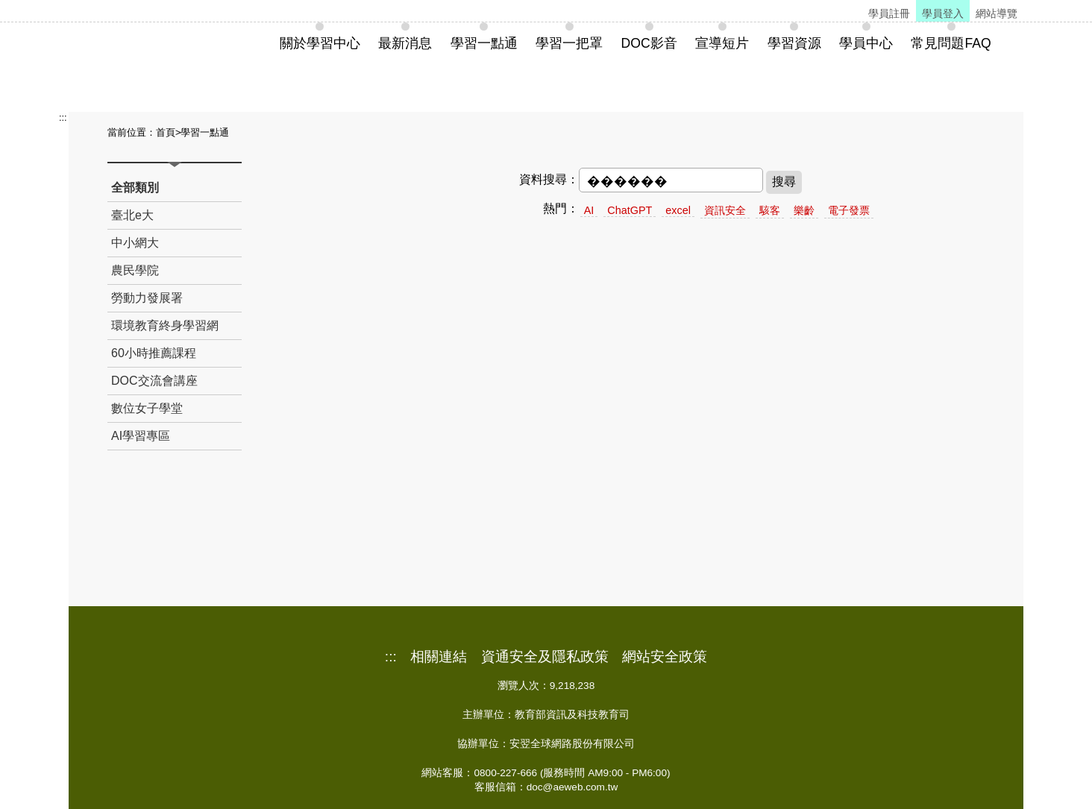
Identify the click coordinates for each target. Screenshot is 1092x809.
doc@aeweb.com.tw (572, 787)
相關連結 (438, 657)
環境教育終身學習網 (165, 325)
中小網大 (135, 242)
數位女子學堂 (147, 408)
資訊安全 (725, 210)
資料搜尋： (549, 179)
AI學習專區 (140, 435)
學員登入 (943, 13)
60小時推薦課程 (153, 353)
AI (589, 210)
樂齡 (804, 210)
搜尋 (784, 181)
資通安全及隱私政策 (545, 657)
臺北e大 (132, 215)
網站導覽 (996, 13)
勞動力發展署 (147, 298)
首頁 (165, 132)
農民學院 (135, 270)
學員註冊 (889, 13)
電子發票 (849, 210)
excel (678, 210)
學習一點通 (205, 132)
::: (63, 117)
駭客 (769, 210)
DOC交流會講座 (154, 380)
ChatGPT (629, 210)
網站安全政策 (664, 657)
